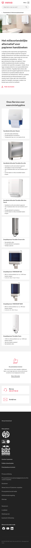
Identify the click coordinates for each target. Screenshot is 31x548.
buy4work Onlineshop (8, 518)
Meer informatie (15, 376)
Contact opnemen (7, 459)
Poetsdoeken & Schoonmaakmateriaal (12, 12)
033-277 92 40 (13, 391)
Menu (26, 2)
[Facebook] (4, 528)
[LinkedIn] (12, 528)
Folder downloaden (7, 87)
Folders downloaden (8, 463)
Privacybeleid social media (9, 491)
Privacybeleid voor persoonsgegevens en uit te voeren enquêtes (15, 478)
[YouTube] (8, 528)
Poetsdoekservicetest (8, 467)
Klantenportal (6, 514)
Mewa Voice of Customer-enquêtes (12, 487)
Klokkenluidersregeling (8, 495)
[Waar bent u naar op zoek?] (15, 7)
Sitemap (4, 499)
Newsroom (5, 506)
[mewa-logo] (7, 3)
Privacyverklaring (7, 474)
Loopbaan (4, 510)
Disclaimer (5, 483)
